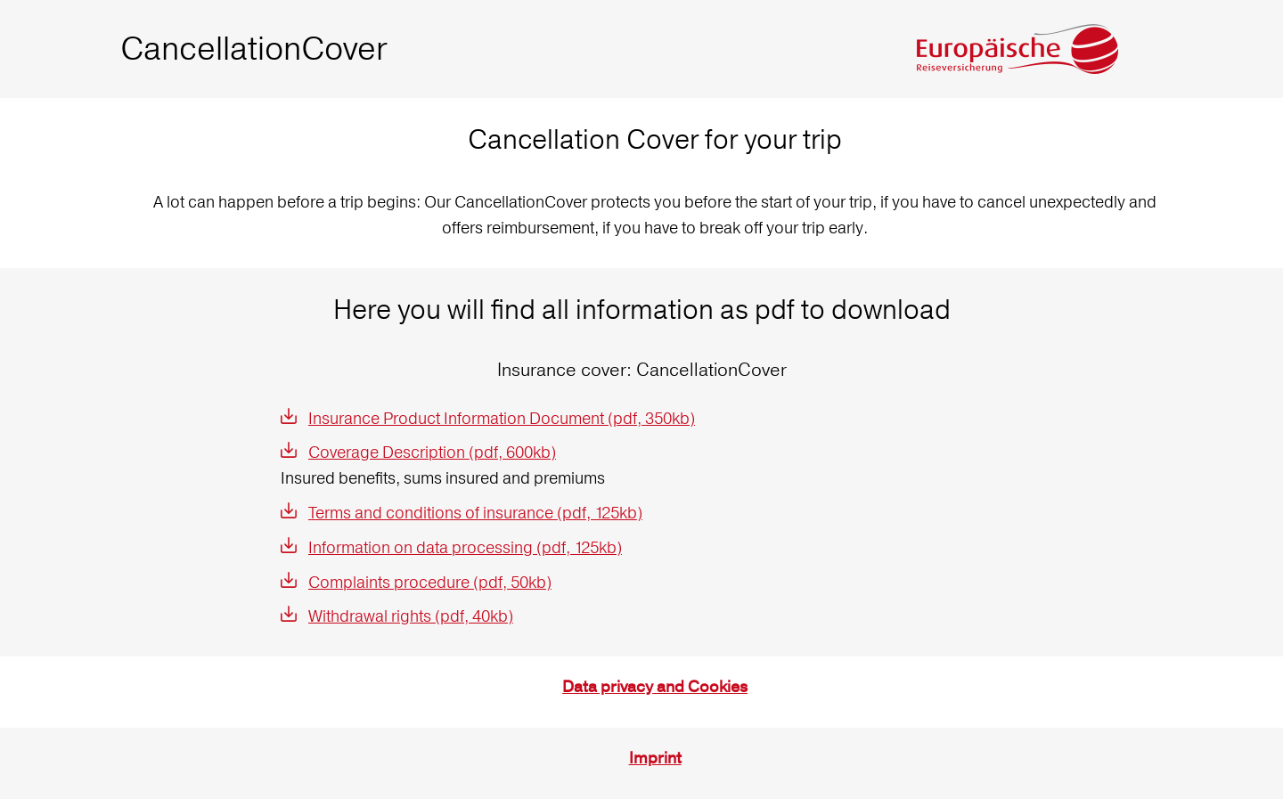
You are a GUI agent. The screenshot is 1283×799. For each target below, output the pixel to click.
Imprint (655, 758)
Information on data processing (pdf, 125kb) (465, 547)
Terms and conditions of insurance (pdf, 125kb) (475, 512)
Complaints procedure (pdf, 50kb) (430, 582)
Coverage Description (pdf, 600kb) (432, 452)
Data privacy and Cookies (655, 687)
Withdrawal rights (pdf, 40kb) (410, 616)
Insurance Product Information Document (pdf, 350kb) (501, 418)
